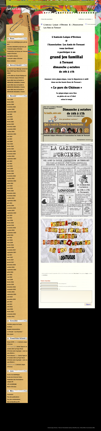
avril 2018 (10, 240)
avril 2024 (10, 141)
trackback (45, 275)
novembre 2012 (11, 314)
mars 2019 (10, 220)
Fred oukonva (11, 355)
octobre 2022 (10, 178)
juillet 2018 (10, 235)
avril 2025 (10, 116)
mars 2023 (10, 168)
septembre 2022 (11, 181)
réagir (86, 273)
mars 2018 (10, 242)
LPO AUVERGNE (12, 384)
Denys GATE (10, 342)
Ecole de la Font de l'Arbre (14, 377)
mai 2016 (9, 277)
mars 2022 (10, 188)
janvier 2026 (10, 104)
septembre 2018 (11, 232)
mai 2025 (9, 114)
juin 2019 (9, 215)
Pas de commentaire (91, 24)
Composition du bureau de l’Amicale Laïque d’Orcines (77, 2)
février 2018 (10, 245)
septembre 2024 (11, 134)
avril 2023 (10, 166)
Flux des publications (13, 397)
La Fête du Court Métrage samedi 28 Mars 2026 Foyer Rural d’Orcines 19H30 (17, 71)
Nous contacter (39, 5)
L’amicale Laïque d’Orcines (26, 5)
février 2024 (10, 146)
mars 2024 (10, 144)
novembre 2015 (11, 289)
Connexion (10, 394)
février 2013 (10, 311)
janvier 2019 (10, 225)
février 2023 (10, 171)
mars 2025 (10, 119)
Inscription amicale (13, 5)
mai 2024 (9, 139)
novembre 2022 (11, 176)
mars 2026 (10, 99)
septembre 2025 (11, 112)
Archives (48, 5)
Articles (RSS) (82, 427)
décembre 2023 (11, 151)
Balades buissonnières (13, 329)
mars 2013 (10, 309)
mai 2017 (9, 255)
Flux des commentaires (13, 399)
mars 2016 (10, 279)
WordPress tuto (76, 427)
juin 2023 (9, 161)
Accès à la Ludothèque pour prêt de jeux (19, 2)
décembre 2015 (11, 287)
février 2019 (10, 223)
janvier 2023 (10, 173)
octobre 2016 (10, 267)
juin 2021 (9, 203)
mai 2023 (9, 163)
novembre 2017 (11, 250)
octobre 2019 (10, 210)
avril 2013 (10, 306)
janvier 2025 (10, 124)
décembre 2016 (11, 264)
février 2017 (10, 260)
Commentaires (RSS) (91, 427)
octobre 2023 (10, 156)
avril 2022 (10, 186)
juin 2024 (9, 136)
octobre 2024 (10, 131)
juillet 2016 (10, 272)
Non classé (76, 273)
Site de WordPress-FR (13, 402)
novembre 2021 (11, 195)
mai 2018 (9, 237)
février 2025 (10, 121)
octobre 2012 (10, 316)
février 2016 (10, 282)
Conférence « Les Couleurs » (85, 19)
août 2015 (10, 297)
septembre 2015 (11, 294)
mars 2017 (10, 257)
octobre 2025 (10, 109)
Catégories (55, 5)
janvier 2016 (10, 284)
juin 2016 (9, 274)
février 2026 (10, 102)
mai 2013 (9, 304)
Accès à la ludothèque (13, 374)
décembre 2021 (11, 193)
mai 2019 (9, 218)
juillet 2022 (10, 183)
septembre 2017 (11, 252)
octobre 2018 (10, 230)
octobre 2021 (10, 198)
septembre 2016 (11, 269)
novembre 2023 (11, 153)
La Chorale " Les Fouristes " (15, 331)
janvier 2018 (10, 247)
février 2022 (10, 190)
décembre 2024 (11, 126)
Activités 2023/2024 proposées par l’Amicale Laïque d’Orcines (46, 2)
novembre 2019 (11, 208)
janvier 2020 (10, 205)
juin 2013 (9, 301)
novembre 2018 (11, 227)
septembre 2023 (11, 158)
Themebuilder (65, 427)
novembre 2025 (11, 107)
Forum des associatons (47, 19)
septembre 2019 (11, 213)
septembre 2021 (11, 200)
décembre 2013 (11, 299)
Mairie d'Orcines (11, 386)
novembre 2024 (11, 129)
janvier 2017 (10, 262)
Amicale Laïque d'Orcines (20, 9)
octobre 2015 (10, 292)
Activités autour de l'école (14, 324)
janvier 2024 (10, 149)
